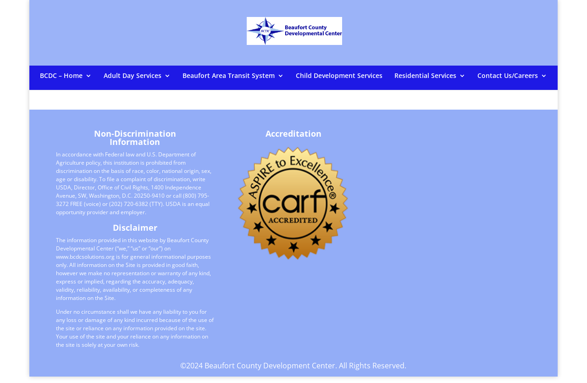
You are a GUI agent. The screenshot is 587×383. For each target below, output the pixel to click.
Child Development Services (339, 76)
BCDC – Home (61, 76)
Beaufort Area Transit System (229, 76)
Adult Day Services (132, 76)
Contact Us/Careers (507, 76)
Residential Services (425, 76)
